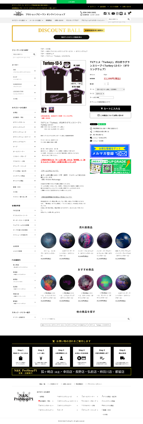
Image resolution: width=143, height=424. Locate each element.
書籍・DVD (16, 187)
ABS (22, 71)
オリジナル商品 (18, 181)
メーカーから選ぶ (35, 20)
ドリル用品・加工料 (19, 171)
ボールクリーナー (19, 151)
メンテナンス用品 (19, 176)
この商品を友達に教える (99, 131)
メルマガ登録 (114, 6)
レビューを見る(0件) (98, 138)
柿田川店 (19, 295)
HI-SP (17, 78)
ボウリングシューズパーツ (21, 137)
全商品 (15, 112)
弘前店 (19, 288)
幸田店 (19, 273)
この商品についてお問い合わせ (110, 115)
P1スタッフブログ (72, 20)
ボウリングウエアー (19, 142)
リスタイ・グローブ (19, 156)
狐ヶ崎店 (20, 266)
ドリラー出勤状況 (19, 317)
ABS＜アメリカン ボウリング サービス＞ (59, 51)
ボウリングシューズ (19, 132)
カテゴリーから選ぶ (18, 20)
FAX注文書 (16, 210)
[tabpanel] (63, 82)
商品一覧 (42, 384)
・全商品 (41, 397)
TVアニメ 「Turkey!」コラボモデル (58, 56)
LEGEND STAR (18, 92)
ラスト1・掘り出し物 (20, 197)
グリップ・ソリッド (19, 166)
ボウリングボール (19, 122)
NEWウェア (50, 54)
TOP (42, 49)
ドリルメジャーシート (20, 215)
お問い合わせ (126, 6)
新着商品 (49, 20)
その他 (48, 49)
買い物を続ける (96, 135)
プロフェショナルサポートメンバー (93, 20)
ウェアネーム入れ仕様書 (21, 225)
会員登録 (103, 6)
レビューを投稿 (96, 141)
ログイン (93, 6)
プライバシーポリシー (94, 384)
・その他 (105, 414)
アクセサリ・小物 (19, 161)
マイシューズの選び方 (20, 235)
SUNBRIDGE (17, 85)
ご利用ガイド (54, 384)
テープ (15, 147)
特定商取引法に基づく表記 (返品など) (104, 128)
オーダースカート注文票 (21, 220)
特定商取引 (79, 384)
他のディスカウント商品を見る (71, 37)
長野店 (18, 280)
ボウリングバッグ (19, 127)
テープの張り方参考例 (20, 230)
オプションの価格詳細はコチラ (100, 102)
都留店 (19, 302)
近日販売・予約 (18, 117)
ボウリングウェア (82, 51)
